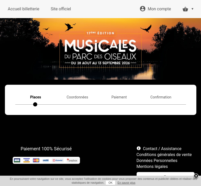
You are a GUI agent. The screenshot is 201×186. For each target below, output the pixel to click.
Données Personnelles (157, 160)
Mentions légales (152, 166)
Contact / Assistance (162, 148)
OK (110, 182)
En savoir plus (126, 182)
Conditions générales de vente (164, 154)
